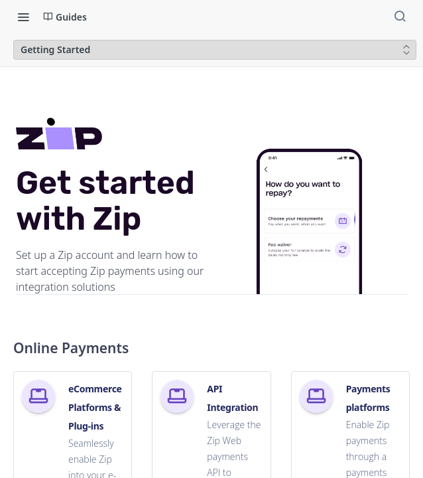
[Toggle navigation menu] (23, 17)
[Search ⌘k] (400, 17)
